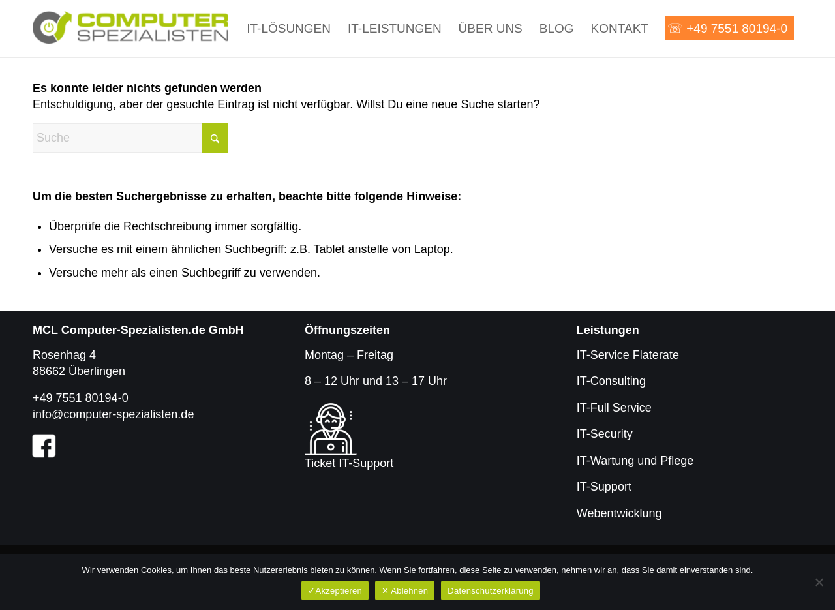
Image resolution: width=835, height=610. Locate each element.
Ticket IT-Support (349, 463)
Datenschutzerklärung (490, 591)
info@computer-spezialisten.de (113, 414)
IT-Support (604, 486)
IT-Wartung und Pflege (635, 460)
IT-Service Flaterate (628, 354)
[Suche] (130, 138)
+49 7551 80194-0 (81, 397)
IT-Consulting (611, 381)
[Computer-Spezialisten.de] (130, 28)
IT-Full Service (614, 407)
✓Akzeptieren (335, 591)
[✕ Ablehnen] (818, 581)
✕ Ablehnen (405, 591)
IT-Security (605, 433)
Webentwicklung (619, 513)
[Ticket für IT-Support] (331, 429)
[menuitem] (288, 28)
